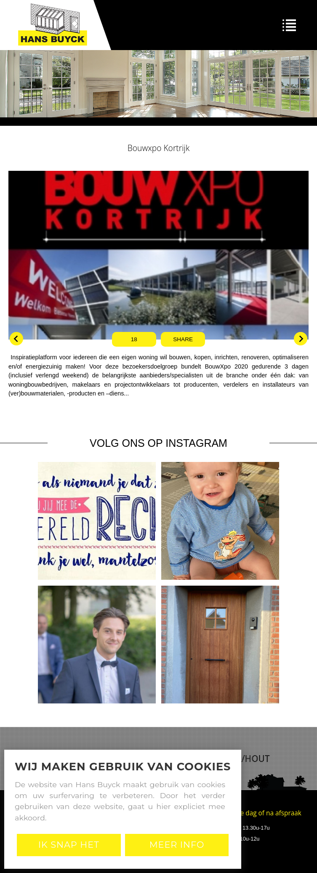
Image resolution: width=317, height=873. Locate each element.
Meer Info (177, 844)
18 (134, 339)
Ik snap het (68, 844)
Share (183, 339)
